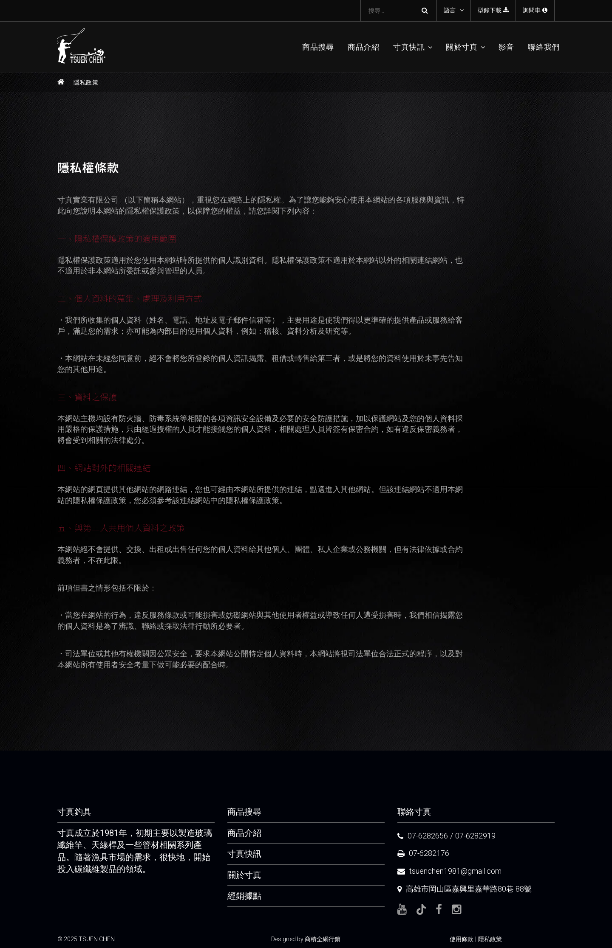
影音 (506, 46)
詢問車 (535, 10)
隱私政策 (490, 939)
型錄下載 (493, 10)
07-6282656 (428, 835)
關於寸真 (462, 46)
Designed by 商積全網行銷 (305, 939)
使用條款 (461, 939)
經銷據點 (244, 896)
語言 (450, 10)
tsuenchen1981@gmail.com (455, 870)
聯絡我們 (544, 46)
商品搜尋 (318, 46)
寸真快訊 (409, 46)
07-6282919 (475, 835)
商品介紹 (364, 46)
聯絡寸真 (414, 812)
